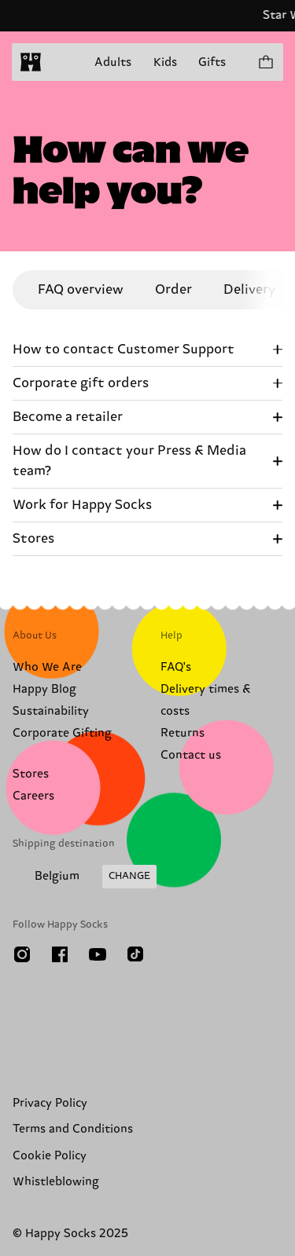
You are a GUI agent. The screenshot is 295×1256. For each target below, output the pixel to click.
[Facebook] (60, 954)
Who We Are (47, 667)
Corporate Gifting (62, 733)
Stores (31, 774)
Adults (112, 62)
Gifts (212, 62)
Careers (33, 796)
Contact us (190, 755)
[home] (30, 62)
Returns (182, 733)
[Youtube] (97, 954)
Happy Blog (44, 689)
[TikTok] (135, 954)
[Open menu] (61, 62)
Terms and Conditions (73, 1129)
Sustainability (51, 711)
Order (173, 290)
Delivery (249, 290)
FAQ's (175, 667)
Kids (165, 62)
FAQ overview (81, 290)
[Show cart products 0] (265, 62)
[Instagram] (22, 954)
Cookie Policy (50, 1156)
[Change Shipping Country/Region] (85, 876)
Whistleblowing (56, 1181)
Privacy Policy (50, 1103)
